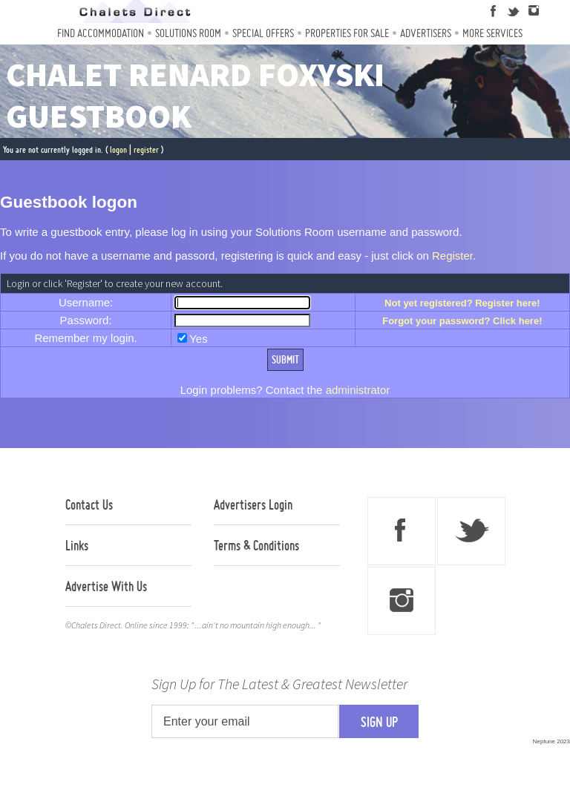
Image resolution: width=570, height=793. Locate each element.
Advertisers (425, 33)
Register (452, 255)
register (146, 149)
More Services (492, 33)
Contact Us (89, 504)
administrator (358, 390)
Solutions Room (188, 33)
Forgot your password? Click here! (462, 320)
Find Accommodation (100, 33)
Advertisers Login (253, 504)
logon (118, 149)
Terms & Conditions (256, 545)
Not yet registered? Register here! (462, 303)
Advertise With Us (106, 586)
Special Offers (263, 33)
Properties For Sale (347, 33)
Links (76, 545)
